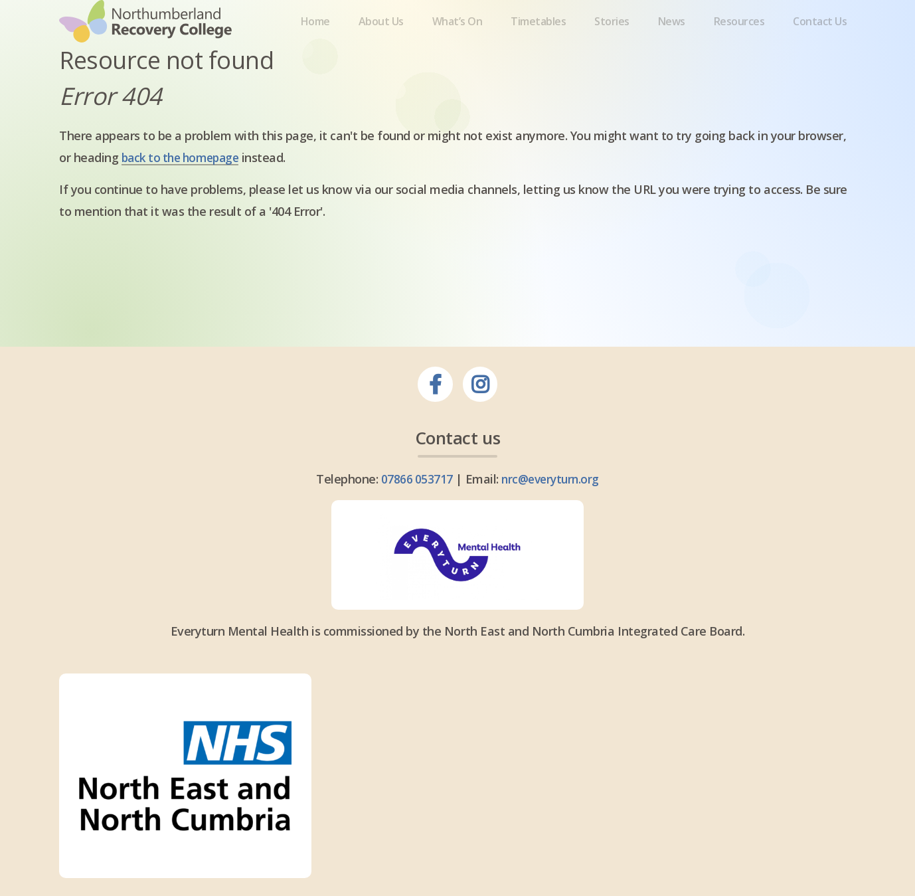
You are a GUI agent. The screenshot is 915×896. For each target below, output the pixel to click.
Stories (612, 48)
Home (312, 48)
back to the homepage (184, 211)
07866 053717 (414, 531)
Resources (740, 48)
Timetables (538, 48)
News (672, 48)
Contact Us (822, 48)
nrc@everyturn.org (550, 531)
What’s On (456, 48)
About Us (379, 48)
